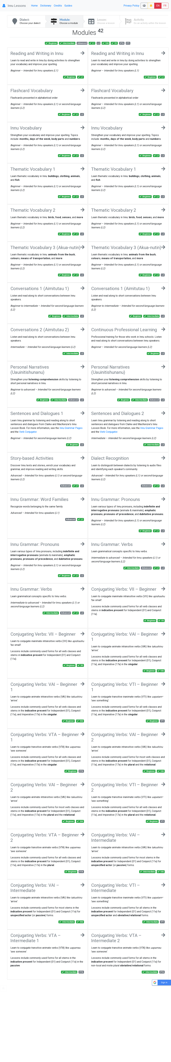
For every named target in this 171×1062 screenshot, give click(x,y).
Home (34, 5)
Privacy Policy (131, 5)
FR (164, 5)
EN (157, 5)
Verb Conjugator (28, 431)
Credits (58, 5)
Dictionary (45, 5)
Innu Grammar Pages (71, 428)
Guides (68, 5)
